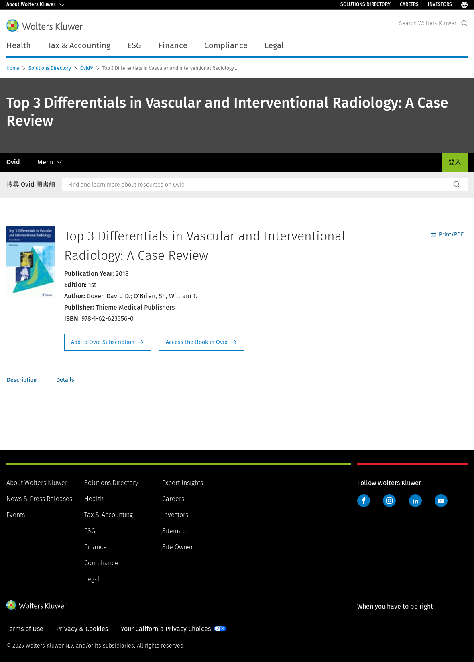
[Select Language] (464, 4)
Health (94, 499)
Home (13, 68)
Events (15, 515)
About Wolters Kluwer (36, 483)
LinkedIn (415, 500)
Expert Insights (182, 483)
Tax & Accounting (108, 515)
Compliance (101, 563)
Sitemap (174, 531)
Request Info (108, 342)
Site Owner (177, 547)
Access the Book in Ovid (201, 342)
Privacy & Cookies (82, 629)
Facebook (363, 500)
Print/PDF (447, 234)
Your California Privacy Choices (166, 629)
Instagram (389, 500)
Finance (95, 547)
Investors (440, 4)
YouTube (441, 500)
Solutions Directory (365, 4)
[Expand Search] (464, 23)
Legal (92, 579)
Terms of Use (24, 629)
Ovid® (87, 68)
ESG (89, 531)
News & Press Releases (39, 499)
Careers (409, 4)
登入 (454, 162)
